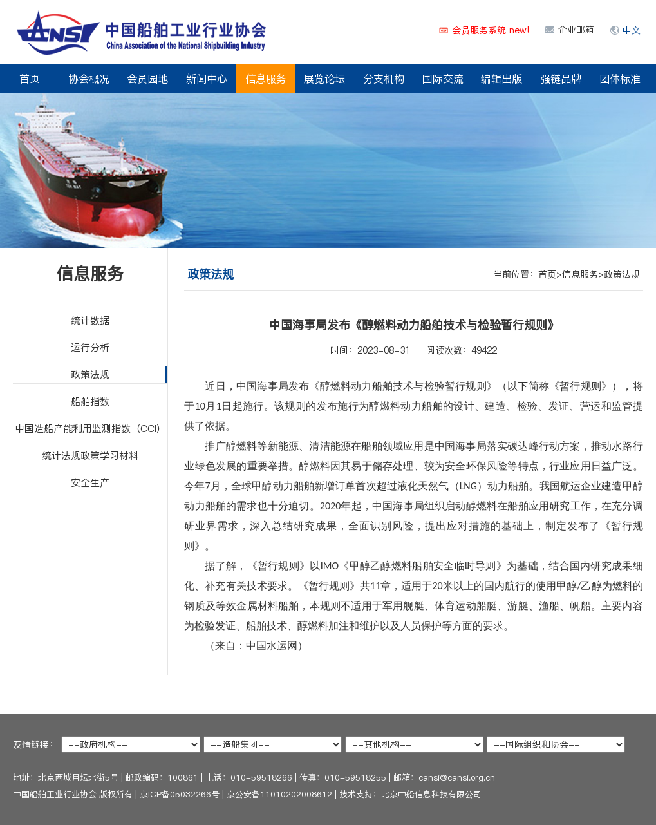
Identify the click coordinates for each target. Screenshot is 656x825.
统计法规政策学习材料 (90, 455)
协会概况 (88, 78)
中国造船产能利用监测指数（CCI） (90, 428)
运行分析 (90, 347)
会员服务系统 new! (490, 30)
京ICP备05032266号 (180, 794)
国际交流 (443, 78)
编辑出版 (501, 78)
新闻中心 (206, 78)
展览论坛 (324, 78)
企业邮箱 (576, 29)
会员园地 (147, 78)
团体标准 (620, 78)
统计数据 (90, 320)
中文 (632, 30)
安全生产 (90, 482)
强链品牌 (560, 78)
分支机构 (383, 78)
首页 (29, 78)
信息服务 (265, 78)
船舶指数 (90, 401)
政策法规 (90, 374)
